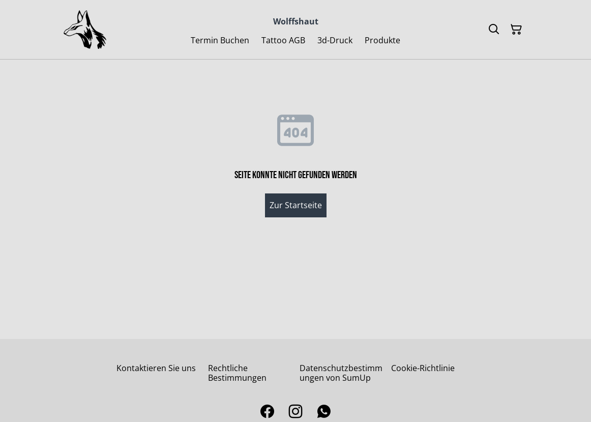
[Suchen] (494, 29)
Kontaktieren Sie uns (156, 368)
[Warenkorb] (516, 29)
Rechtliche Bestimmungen (237, 372)
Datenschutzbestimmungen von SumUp (341, 372)
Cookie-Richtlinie (423, 368)
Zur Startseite (296, 205)
